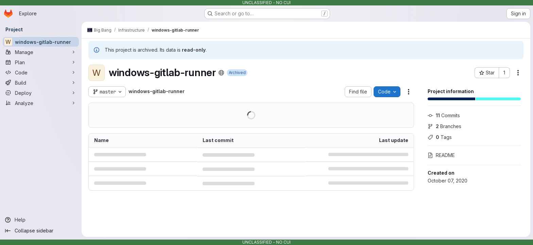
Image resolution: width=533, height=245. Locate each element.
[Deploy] (41, 93)
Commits (444, 115)
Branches (444, 126)
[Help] (41, 220)
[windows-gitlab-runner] (41, 42)
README (441, 155)
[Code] (41, 72)
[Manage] (41, 52)
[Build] (41, 82)
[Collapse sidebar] (41, 230)
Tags (440, 137)
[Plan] (41, 62)
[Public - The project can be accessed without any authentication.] (221, 72)
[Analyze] (41, 103)
